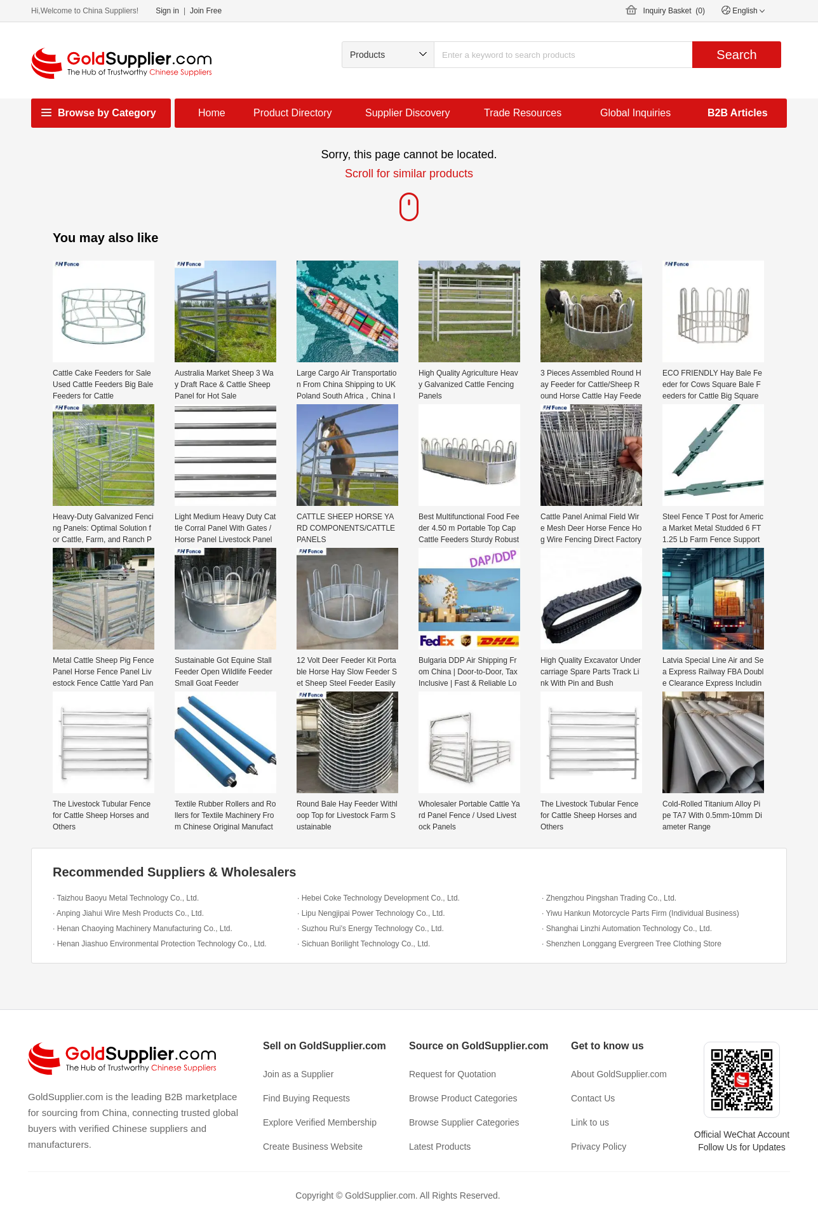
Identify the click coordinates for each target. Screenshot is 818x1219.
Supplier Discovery (407, 112)
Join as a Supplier (298, 1074)
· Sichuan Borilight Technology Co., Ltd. (363, 943)
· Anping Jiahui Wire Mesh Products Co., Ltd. (128, 913)
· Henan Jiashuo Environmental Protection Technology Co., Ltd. (160, 943)
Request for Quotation (452, 1074)
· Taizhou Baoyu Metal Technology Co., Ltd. (126, 898)
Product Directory (292, 112)
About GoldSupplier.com (619, 1074)
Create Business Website (313, 1146)
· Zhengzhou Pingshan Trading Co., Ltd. (609, 898)
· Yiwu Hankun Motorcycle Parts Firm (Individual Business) (640, 913)
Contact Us (593, 1098)
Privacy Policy (598, 1146)
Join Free (206, 10)
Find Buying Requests (306, 1098)
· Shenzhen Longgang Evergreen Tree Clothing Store (631, 943)
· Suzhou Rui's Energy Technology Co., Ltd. (370, 928)
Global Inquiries (635, 112)
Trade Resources (522, 112)
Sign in (167, 10)
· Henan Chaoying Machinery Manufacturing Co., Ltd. (142, 928)
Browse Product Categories (463, 1098)
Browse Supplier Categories (464, 1122)
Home (211, 112)
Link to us (590, 1122)
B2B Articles (737, 112)
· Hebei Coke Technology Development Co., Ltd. (378, 898)
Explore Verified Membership (320, 1122)
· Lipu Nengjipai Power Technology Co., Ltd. (371, 913)
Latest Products (440, 1146)
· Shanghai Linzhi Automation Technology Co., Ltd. (627, 928)
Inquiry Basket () (674, 10)
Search (736, 55)
